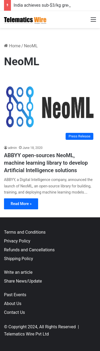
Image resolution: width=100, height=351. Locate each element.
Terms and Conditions (25, 232)
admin (12, 148)
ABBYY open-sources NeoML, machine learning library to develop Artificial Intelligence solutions (46, 162)
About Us (12, 303)
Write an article (18, 272)
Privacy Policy (17, 241)
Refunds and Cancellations (29, 249)
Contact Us (14, 312)
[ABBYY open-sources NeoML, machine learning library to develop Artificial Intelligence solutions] (50, 108)
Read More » (21, 204)
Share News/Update (23, 281)
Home (12, 45)
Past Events (15, 294)
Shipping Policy (18, 258)
